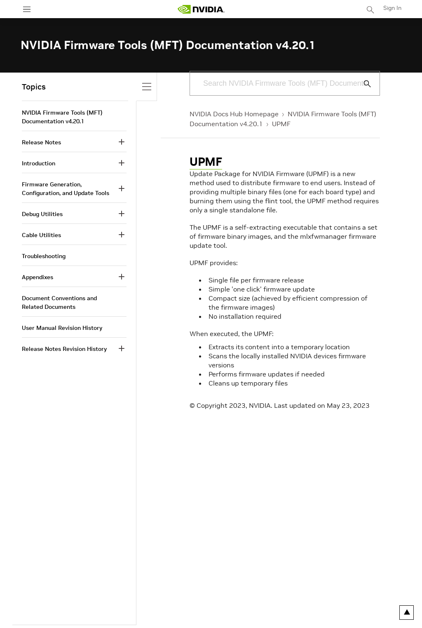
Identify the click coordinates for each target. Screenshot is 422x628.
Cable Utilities (41, 235)
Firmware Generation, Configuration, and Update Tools (65, 189)
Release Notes (41, 142)
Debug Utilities (42, 214)
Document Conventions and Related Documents (59, 302)
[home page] (201, 9)
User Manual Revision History (62, 328)
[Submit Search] (362, 83)
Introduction (38, 163)
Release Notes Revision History (64, 349)
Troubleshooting (44, 256)
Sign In (392, 8)
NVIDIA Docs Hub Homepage (234, 114)
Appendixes (37, 277)
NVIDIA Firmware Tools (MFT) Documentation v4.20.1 (62, 117)
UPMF (281, 124)
